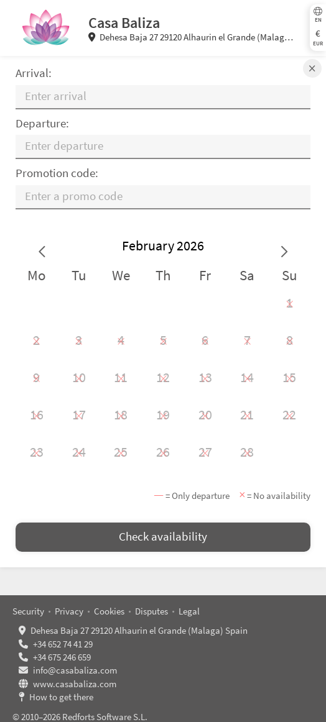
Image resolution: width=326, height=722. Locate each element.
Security (28, 611)
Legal (189, 611)
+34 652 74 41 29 (63, 644)
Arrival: (34, 73)
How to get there (61, 697)
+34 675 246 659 (62, 657)
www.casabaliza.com (74, 684)
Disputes (151, 611)
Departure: (42, 123)
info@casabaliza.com (75, 670)
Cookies (109, 611)
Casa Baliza (124, 22)
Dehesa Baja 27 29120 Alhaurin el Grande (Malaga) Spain (190, 37)
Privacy (69, 611)
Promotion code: (57, 173)
